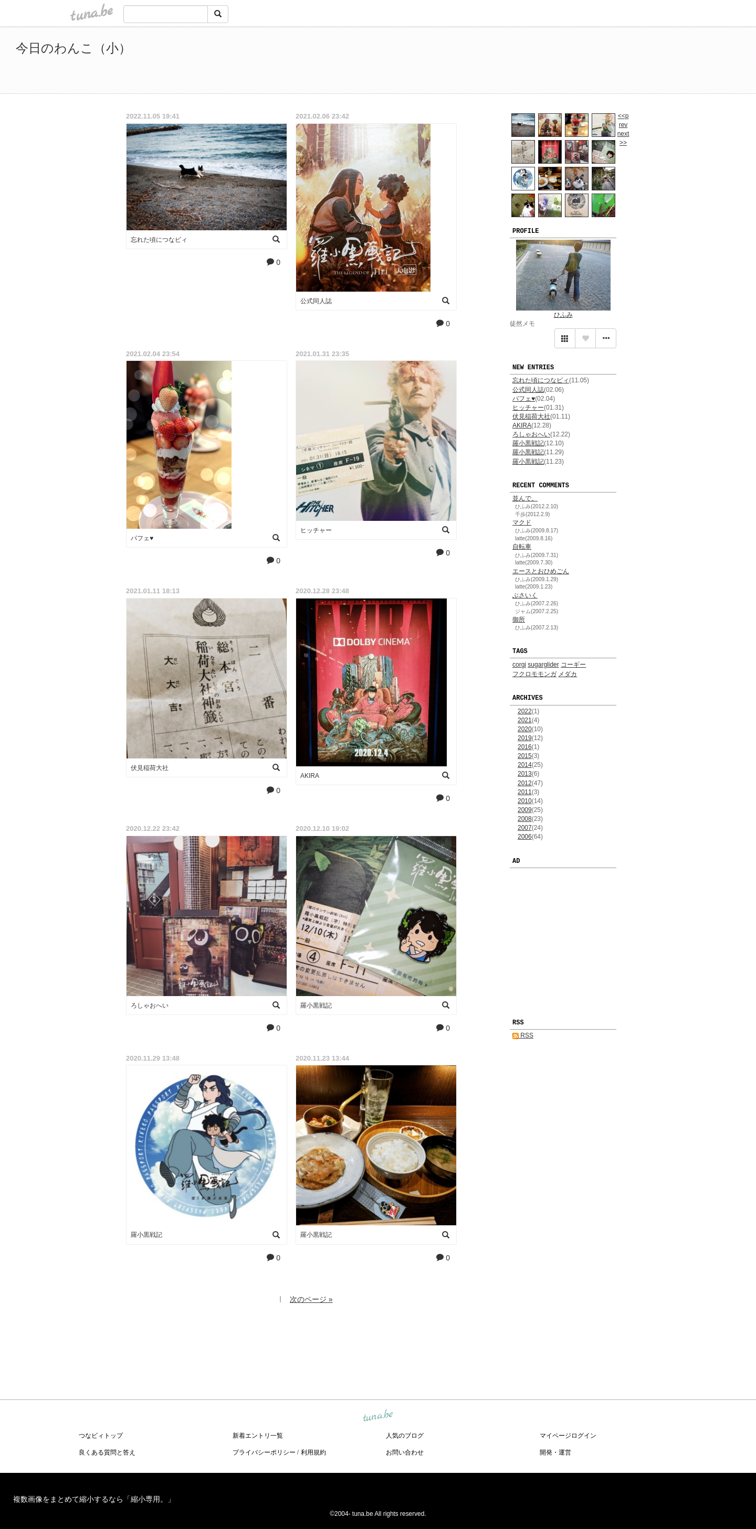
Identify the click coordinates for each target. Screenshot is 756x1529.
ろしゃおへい (531, 434)
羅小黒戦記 (528, 443)
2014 (525, 764)
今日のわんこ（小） (73, 48)
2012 (525, 783)
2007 (525, 827)
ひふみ (563, 314)
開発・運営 (555, 1452)
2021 (525, 720)
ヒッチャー (528, 407)
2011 (525, 792)
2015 (525, 756)
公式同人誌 (528, 389)
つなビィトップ (101, 1435)
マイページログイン (568, 1435)
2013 (525, 773)
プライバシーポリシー (264, 1452)
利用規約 (313, 1452)
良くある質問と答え (107, 1452)
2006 (525, 836)
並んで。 (525, 498)
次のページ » (311, 1299)
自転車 (521, 546)
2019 (525, 738)
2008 (525, 818)
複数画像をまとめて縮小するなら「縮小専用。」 (94, 1499)
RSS (522, 1035)
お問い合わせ (405, 1452)
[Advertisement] (619, 62)
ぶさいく (525, 595)
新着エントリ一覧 (258, 1435)
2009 (525, 810)
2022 (525, 711)
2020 (525, 729)
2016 (525, 747)
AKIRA (521, 425)
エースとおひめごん (540, 571)
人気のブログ (405, 1435)
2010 (525, 801)
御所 (518, 619)
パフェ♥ (523, 398)
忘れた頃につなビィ (540, 380)
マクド (521, 522)
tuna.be (377, 1415)
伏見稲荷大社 (531, 416)
